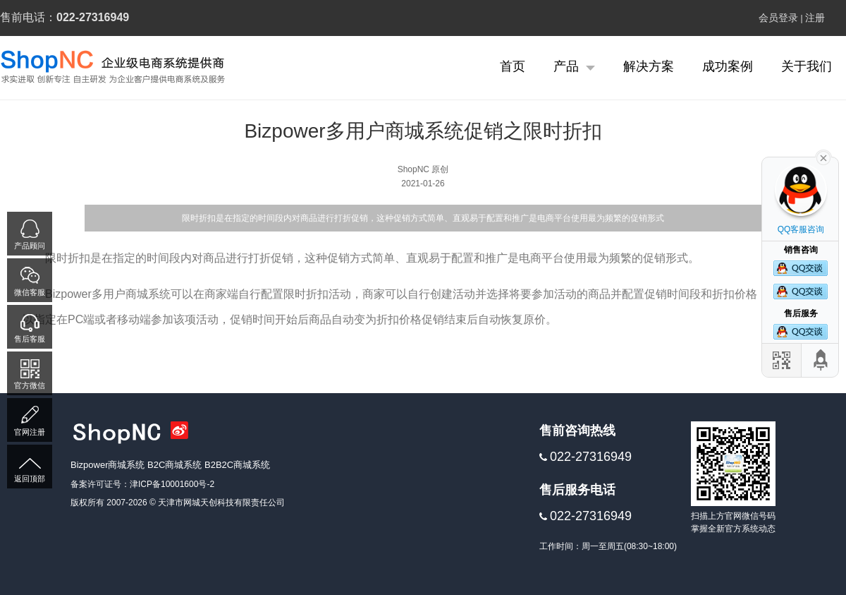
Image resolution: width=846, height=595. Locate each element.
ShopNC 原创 (423, 169)
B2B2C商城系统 (237, 464)
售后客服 (29, 339)
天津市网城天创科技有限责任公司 (221, 502)
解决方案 (648, 66)
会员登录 (778, 17)
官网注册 (29, 432)
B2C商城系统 (175, 464)
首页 (512, 66)
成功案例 (727, 66)
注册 (815, 17)
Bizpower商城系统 (108, 464)
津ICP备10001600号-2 (172, 484)
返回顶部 (29, 478)
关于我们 (806, 66)
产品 (574, 66)
